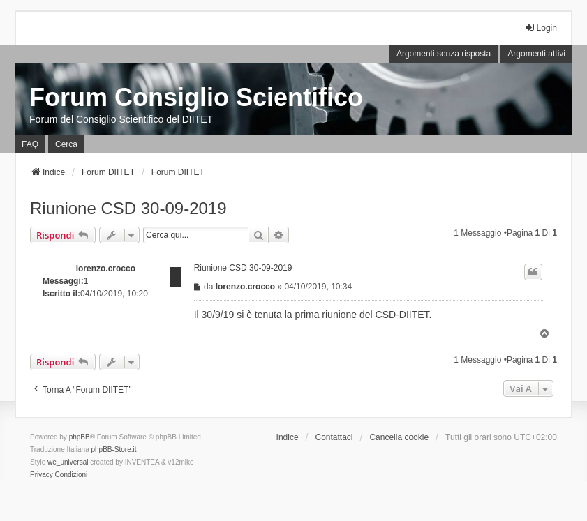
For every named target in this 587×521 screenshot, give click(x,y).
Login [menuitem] (540, 27)
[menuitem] (41, 475)
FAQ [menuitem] (30, 144)
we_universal (67, 462)
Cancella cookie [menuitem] (399, 437)
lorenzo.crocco (105, 268)
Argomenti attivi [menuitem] (536, 54)
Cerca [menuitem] (66, 144)
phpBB (79, 437)
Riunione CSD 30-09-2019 (128, 208)
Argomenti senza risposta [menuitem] (443, 54)
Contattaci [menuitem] (333, 437)
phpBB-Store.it (114, 449)
